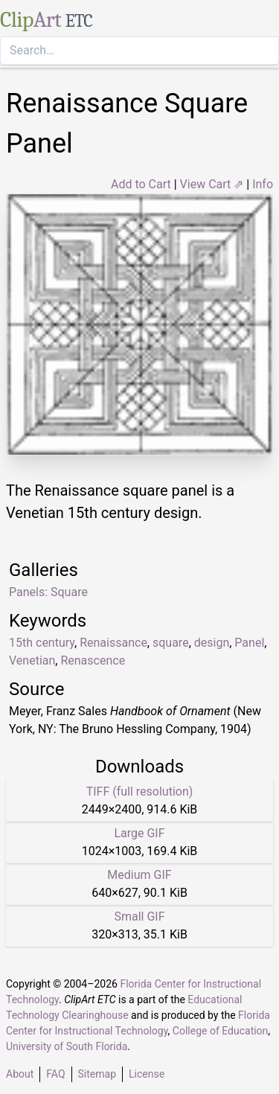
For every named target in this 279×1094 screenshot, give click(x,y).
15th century (41, 643)
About (19, 1074)
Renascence (92, 660)
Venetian (32, 660)
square (171, 643)
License (146, 1074)
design (211, 643)
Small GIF (139, 916)
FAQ (55, 1074)
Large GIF (139, 833)
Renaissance (113, 643)
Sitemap (97, 1074)
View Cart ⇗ (212, 184)
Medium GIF (139, 875)
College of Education (221, 1031)
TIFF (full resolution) (139, 791)
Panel (249, 643)
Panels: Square (48, 592)
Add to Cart (141, 184)
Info (262, 184)
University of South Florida (66, 1046)
